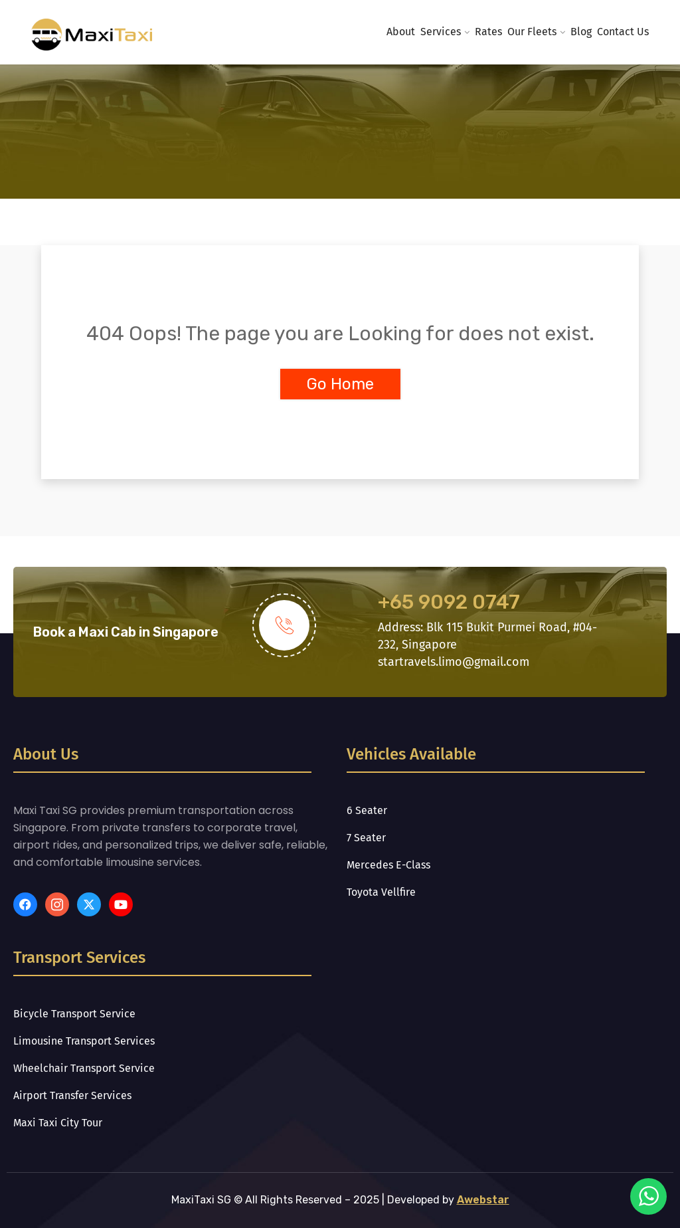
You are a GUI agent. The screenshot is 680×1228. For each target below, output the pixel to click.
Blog (581, 31)
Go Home (340, 384)
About (400, 31)
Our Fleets (531, 31)
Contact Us (623, 31)
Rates (488, 31)
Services (440, 31)
